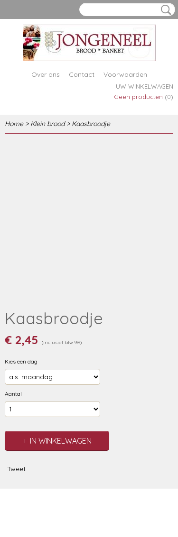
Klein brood (47, 123)
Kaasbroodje (91, 123)
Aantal (13, 393)
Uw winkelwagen (144, 86)
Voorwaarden (125, 74)
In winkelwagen (61, 441)
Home (14, 123)
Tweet (16, 468)
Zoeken (164, 10)
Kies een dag (21, 361)
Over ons (45, 74)
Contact (81, 74)
